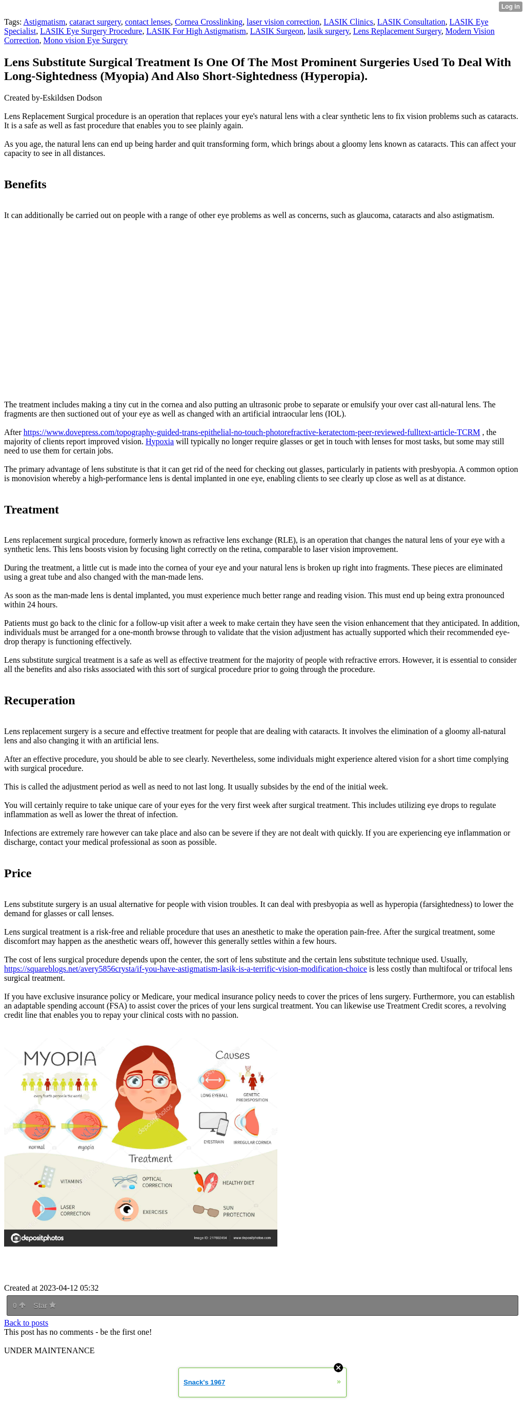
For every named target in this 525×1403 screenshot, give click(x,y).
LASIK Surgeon (277, 31)
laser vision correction (283, 21)
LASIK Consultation (411, 21)
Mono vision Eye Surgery (85, 40)
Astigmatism (45, 21)
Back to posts (26, 1322)
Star (44, 1305)
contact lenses (148, 21)
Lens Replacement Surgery (397, 31)
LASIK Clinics (348, 21)
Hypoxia (160, 441)
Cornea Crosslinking (209, 21)
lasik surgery (328, 31)
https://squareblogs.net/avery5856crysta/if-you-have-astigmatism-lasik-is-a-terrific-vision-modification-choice (185, 968)
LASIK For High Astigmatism (196, 31)
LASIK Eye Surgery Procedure (91, 31)
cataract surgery (94, 21)
